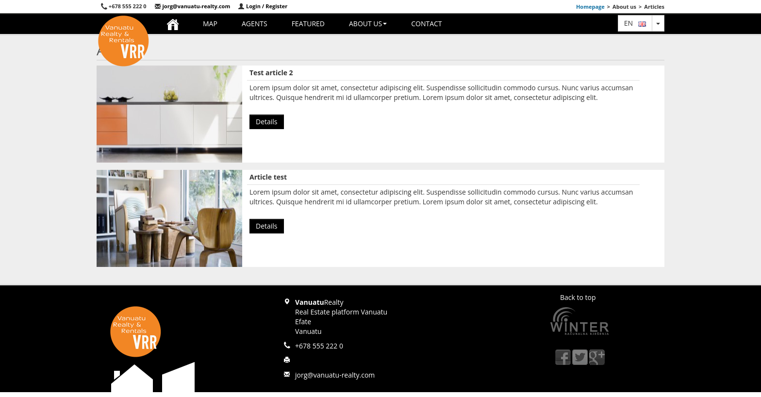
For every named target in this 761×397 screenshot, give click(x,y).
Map (210, 23)
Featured (308, 23)
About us (368, 23)
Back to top (578, 297)
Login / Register (262, 6)
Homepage (590, 6)
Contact (426, 23)
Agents (254, 23)
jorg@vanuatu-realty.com (192, 6)
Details (267, 121)
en (635, 23)
